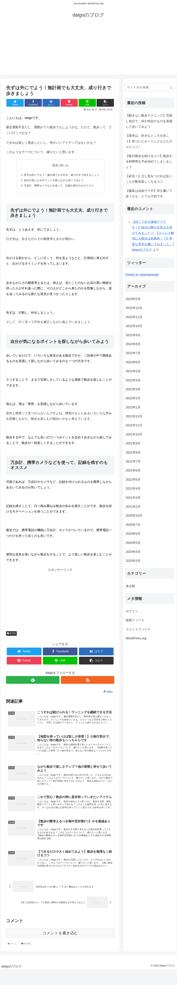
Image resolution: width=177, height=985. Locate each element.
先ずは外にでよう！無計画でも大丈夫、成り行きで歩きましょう (61, 175)
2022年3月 (133, 389)
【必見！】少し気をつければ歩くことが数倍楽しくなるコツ (149, 178)
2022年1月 (133, 407)
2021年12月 (134, 416)
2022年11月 (134, 317)
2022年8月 (133, 344)
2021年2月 (133, 506)
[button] (171, 88)
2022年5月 (133, 371)
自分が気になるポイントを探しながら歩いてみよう (53, 180)
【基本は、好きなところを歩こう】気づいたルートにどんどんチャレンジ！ (149, 141)
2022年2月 (133, 398)
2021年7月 (133, 461)
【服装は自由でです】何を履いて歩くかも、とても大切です (149, 193)
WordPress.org (136, 638)
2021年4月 (133, 488)
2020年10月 (134, 515)
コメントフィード (138, 629)
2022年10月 (134, 326)
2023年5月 (133, 299)
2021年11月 (134, 425)
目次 (55, 165)
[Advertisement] (88, 50)
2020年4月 (133, 552)
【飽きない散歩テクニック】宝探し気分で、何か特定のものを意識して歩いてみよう (149, 121)
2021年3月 (133, 497)
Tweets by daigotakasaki (142, 274)
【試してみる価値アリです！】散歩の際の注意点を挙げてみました (152, 227)
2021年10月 (134, 434)
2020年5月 (133, 543)
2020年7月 (133, 524)
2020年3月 (133, 560)
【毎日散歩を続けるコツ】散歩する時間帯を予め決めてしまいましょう (149, 161)
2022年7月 (133, 353)
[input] (149, 87)
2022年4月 (133, 380)
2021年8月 (133, 452)
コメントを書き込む (60, 948)
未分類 (11, 634)
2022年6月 (133, 362)
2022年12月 (134, 308)
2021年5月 (133, 479)
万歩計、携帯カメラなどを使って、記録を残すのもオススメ (58, 186)
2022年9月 (133, 335)
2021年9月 (133, 443)
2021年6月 (133, 470)
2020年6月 (133, 533)
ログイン (132, 611)
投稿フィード (135, 620)
